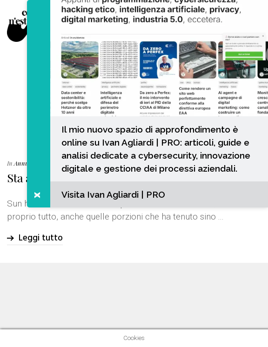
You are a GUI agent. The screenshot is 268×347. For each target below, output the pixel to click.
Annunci (25, 163)
